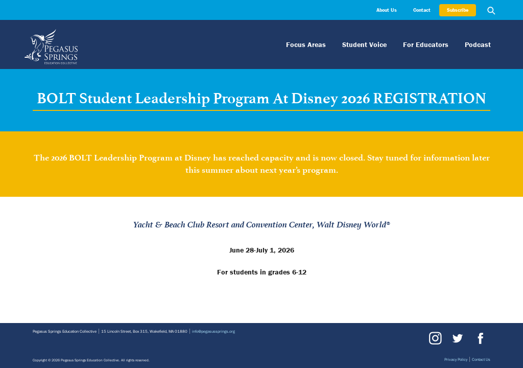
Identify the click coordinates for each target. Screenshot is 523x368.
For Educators (425, 44)
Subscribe (457, 10)
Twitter (457, 338)
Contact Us (481, 359)
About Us (386, 10)
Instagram (435, 338)
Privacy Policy (455, 359)
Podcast (478, 44)
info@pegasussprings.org (213, 331)
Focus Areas (306, 44)
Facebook (479, 338)
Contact (422, 10)
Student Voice (364, 44)
